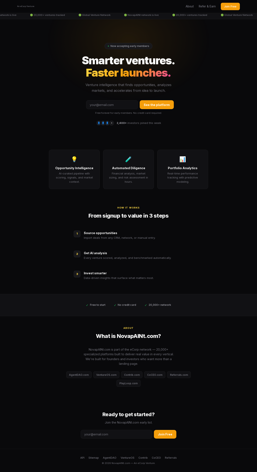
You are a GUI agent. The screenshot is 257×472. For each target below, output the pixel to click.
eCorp (141, 463)
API (82, 457)
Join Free (230, 6)
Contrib (143, 457)
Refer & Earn (207, 6)
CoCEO (156, 457)
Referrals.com (179, 374)
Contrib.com (132, 374)
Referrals (171, 457)
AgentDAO (109, 457)
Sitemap (93, 457)
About (190, 6)
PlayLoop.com (128, 383)
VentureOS (127, 457)
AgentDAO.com (79, 374)
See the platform (157, 105)
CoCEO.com (154, 374)
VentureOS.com (106, 374)
